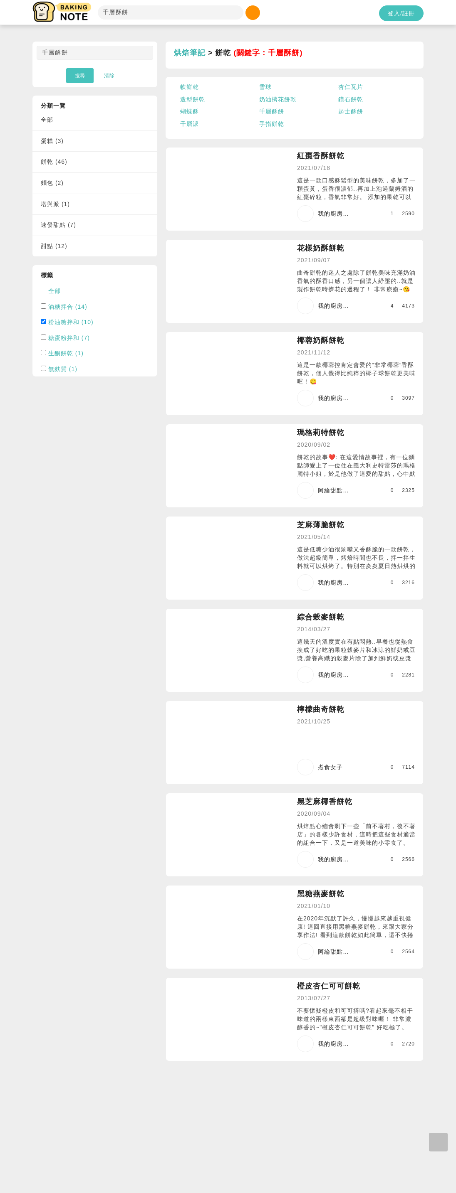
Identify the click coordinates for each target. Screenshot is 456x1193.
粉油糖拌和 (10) (71, 322)
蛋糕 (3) (52, 141)
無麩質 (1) (62, 369)
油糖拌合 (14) (67, 306)
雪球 (265, 87)
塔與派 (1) (55, 204)
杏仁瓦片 (350, 87)
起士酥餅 (350, 111)
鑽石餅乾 (350, 99)
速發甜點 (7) (58, 224)
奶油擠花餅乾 (278, 99)
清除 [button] (109, 76)
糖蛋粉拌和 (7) (69, 338)
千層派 (189, 124)
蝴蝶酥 (189, 111)
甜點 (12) (54, 246)
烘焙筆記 (190, 53)
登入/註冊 (401, 13)
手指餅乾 (271, 124)
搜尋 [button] (80, 76)
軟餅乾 (189, 87)
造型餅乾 (192, 99)
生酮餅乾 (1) (66, 353)
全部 (47, 119)
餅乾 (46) (54, 161)
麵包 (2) (52, 183)
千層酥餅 (271, 111)
